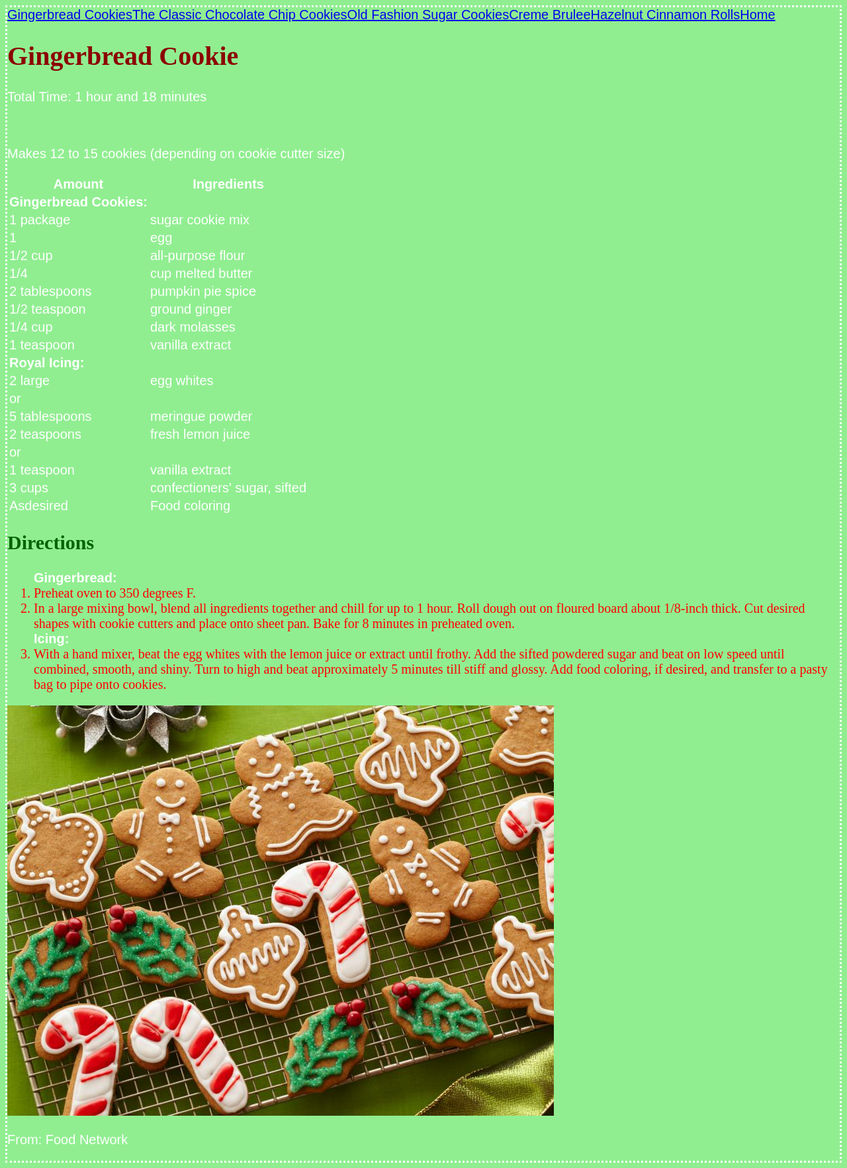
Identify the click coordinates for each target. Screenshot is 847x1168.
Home (757, 14)
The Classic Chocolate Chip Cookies (239, 14)
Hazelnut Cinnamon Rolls (665, 14)
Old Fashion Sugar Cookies (428, 14)
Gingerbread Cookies (69, 14)
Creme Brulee (549, 14)
